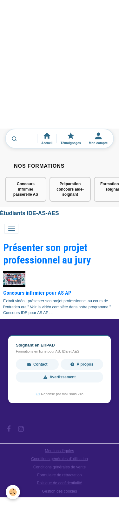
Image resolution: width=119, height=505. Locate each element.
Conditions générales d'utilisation (59, 459)
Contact (37, 364)
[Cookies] (13, 492)
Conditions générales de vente (59, 467)
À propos (81, 364)
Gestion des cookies (59, 491)
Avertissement (59, 377)
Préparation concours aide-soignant (69, 189)
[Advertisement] (59, 67)
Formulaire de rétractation (59, 475)
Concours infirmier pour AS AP (37, 293)
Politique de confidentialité (59, 483)
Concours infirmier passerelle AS (25, 189)
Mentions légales (59, 451)
